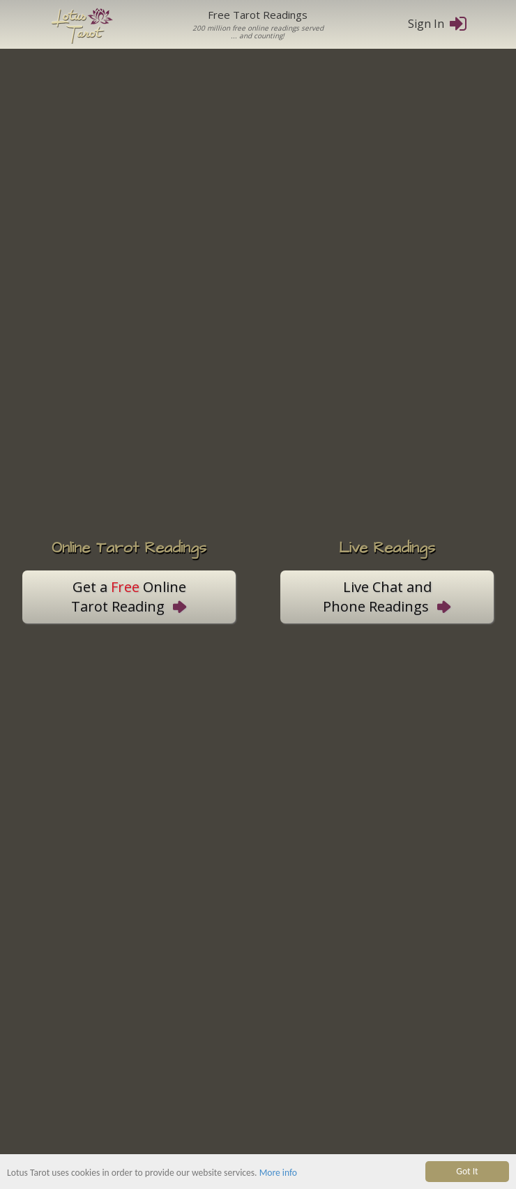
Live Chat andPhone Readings (387, 596)
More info (278, 1173)
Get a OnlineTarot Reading (129, 596)
